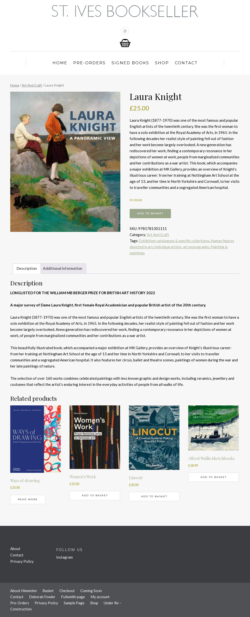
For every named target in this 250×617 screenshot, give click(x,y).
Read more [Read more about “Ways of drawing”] (28, 499)
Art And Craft (32, 85)
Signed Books (130, 63)
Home (59, 63)
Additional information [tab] (62, 268)
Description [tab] (27, 268)
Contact (186, 63)
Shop (162, 63)
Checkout (67, 590)
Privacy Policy (22, 561)
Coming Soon (91, 590)
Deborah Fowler (42, 597)
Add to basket (150, 213)
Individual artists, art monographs (181, 247)
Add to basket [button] (95, 495)
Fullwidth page (73, 597)
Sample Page (74, 603)
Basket (48, 590)
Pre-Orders (89, 63)
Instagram (64, 557)
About (15, 548)
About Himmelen (23, 590)
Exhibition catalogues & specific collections (174, 240)
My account (100, 597)
